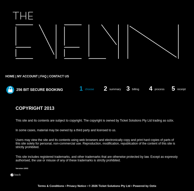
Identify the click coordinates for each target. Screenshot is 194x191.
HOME (10, 76)
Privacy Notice (76, 185)
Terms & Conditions (51, 185)
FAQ (43, 76)
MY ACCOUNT (27, 76)
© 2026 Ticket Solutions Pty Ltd (109, 185)
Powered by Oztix (144, 185)
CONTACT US (59, 76)
